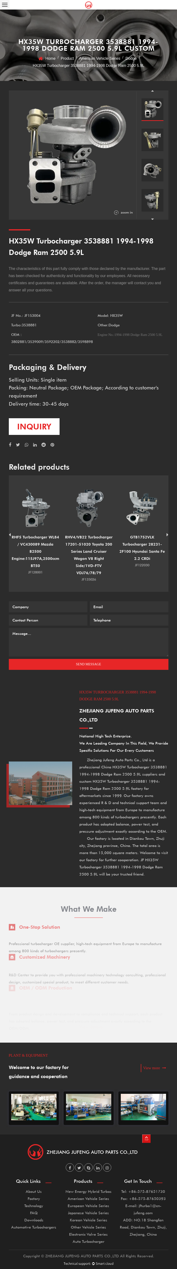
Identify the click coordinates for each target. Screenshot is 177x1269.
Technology (33, 1205)
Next (152, 219)
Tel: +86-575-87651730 (143, 1191)
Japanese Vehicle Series (88, 1212)
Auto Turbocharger (88, 1241)
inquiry (34, 426)
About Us (34, 1191)
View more (154, 1068)
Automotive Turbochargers (33, 1226)
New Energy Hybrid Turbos (88, 1191)
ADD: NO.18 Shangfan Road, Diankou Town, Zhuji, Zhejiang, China (143, 1227)
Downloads (33, 1219)
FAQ (34, 1212)
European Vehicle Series (88, 1205)
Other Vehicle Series (88, 1226)
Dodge (131, 58)
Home (50, 58)
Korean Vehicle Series (88, 1219)
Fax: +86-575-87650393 (143, 1198)
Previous (152, 91)
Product (67, 58)
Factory (34, 1198)
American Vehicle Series (99, 58)
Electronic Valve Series (88, 1234)
